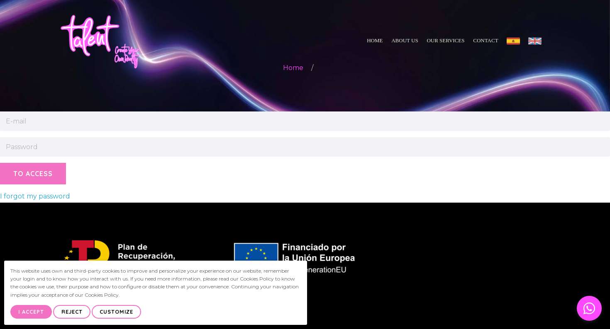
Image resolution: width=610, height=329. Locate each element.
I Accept (31, 311)
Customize (116, 311)
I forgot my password (35, 196)
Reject (72, 311)
